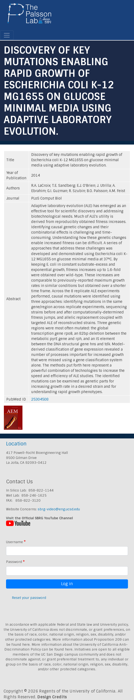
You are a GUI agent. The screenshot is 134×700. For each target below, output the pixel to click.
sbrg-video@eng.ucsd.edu (59, 509)
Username (14, 542)
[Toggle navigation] (7, 35)
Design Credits (52, 697)
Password (14, 562)
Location (16, 443)
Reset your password (29, 598)
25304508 (40, 399)
